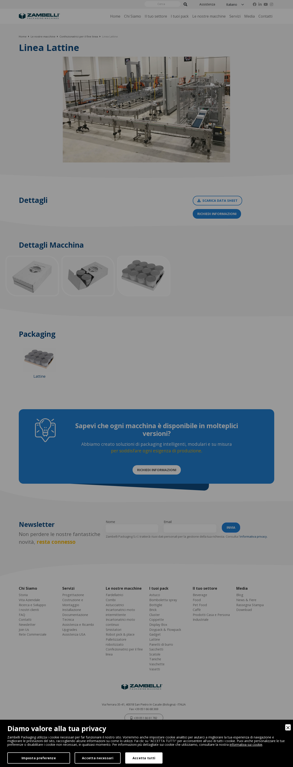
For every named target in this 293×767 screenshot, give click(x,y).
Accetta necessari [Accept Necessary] (97, 758)
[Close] (288, 727)
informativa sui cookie (246, 744)
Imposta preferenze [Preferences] (39, 758)
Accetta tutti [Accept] (144, 758)
